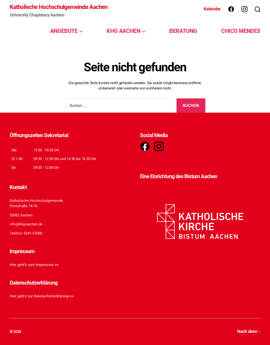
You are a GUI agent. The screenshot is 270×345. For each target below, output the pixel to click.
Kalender (212, 8)
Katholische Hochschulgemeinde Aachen (59, 7)
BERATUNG (183, 31)
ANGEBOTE (64, 31)
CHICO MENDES (240, 31)
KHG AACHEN (123, 31)
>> (57, 265)
